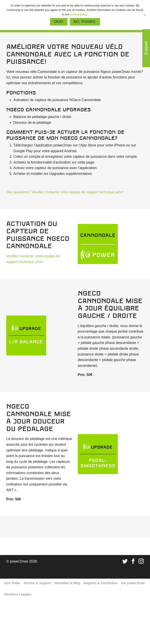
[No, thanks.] (144, 15)
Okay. (59, 22)
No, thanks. (85, 22)
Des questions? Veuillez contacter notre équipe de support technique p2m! (64, 192)
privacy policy (78, 14)
